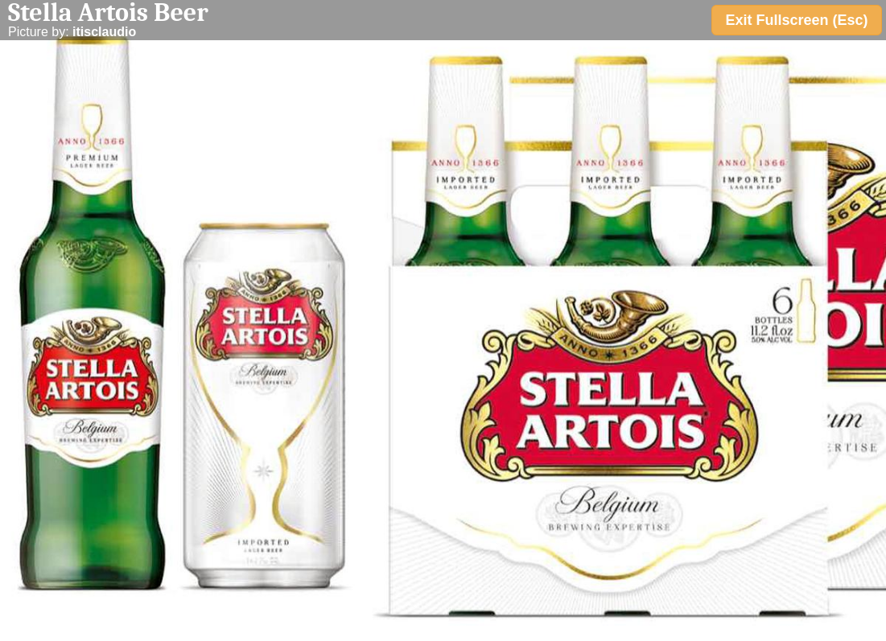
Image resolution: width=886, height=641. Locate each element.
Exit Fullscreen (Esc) (796, 20)
